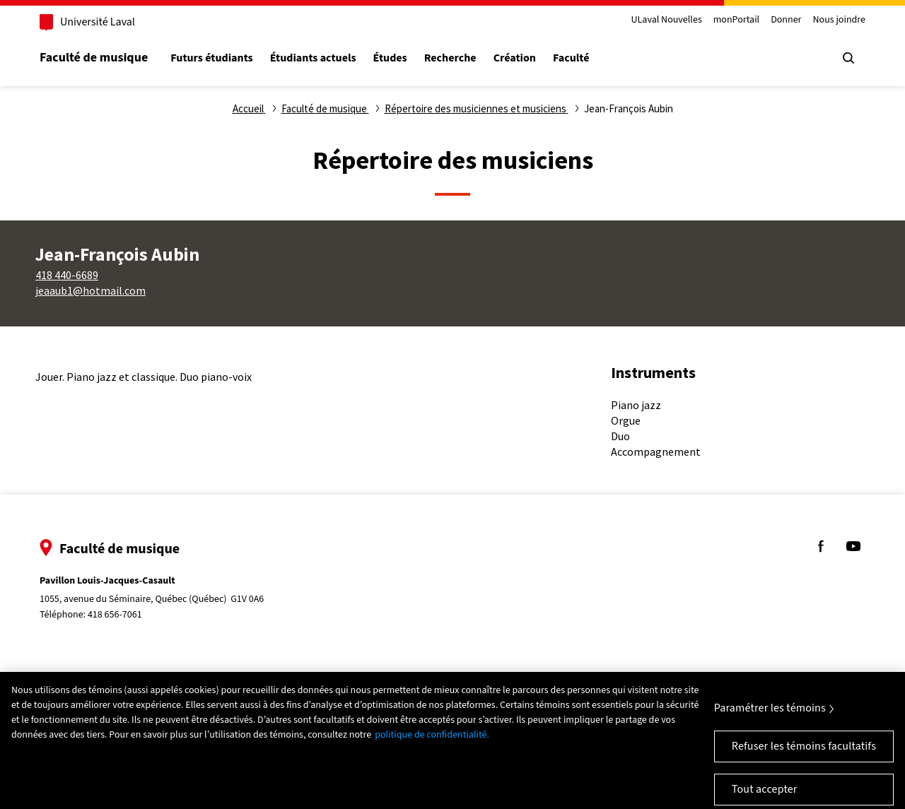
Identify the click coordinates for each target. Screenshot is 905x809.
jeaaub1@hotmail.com (90, 290)
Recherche (450, 58)
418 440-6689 (66, 275)
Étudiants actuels (313, 58)
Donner (786, 20)
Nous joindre (838, 20)
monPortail (736, 20)
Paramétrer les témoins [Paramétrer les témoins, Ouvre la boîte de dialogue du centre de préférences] (770, 717)
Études (390, 58)
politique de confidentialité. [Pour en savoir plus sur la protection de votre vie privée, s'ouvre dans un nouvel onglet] (432, 744)
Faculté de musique (94, 57)
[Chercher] (848, 58)
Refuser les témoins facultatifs (804, 755)
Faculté (571, 58)
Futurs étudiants (211, 58)
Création (515, 58)
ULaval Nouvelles (666, 20)
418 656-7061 (115, 615)
